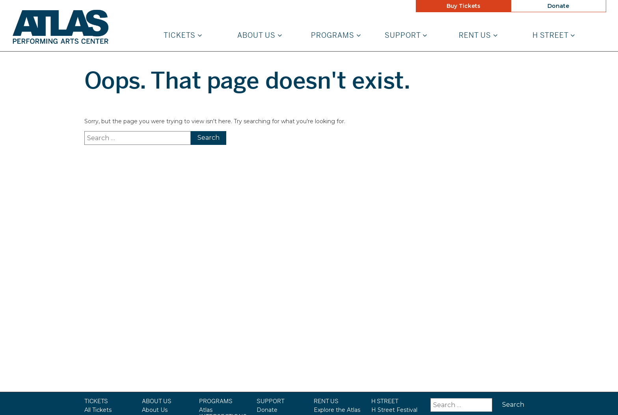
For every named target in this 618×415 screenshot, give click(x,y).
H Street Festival (394, 409)
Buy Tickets (463, 5)
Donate (558, 5)
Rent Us (478, 35)
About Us (259, 35)
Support (406, 35)
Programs (336, 35)
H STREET (553, 35)
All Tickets (98, 409)
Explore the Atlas (337, 409)
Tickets (183, 35)
